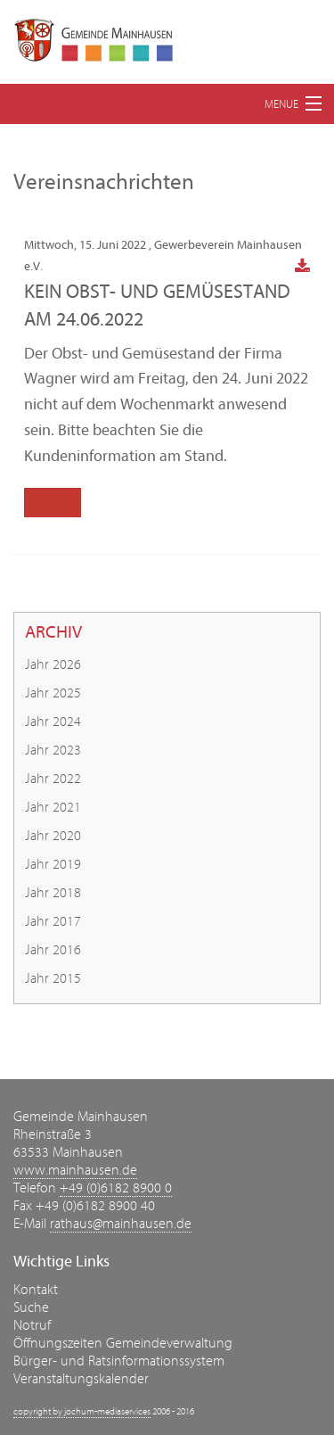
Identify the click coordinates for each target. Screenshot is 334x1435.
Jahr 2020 (53, 836)
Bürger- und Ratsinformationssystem (118, 1361)
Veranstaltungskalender (81, 1379)
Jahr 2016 (53, 950)
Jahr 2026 (53, 664)
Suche (31, 1307)
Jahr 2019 (53, 864)
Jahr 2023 (53, 750)
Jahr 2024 (53, 721)
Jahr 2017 (53, 921)
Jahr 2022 (53, 779)
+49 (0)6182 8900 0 (116, 1188)
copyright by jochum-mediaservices (82, 1411)
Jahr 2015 (53, 978)
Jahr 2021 (53, 807)
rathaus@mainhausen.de (120, 1224)
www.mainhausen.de (75, 1170)
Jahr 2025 (53, 693)
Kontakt (35, 1290)
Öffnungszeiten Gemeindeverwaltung (122, 1343)
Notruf (32, 1325)
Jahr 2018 (53, 893)
